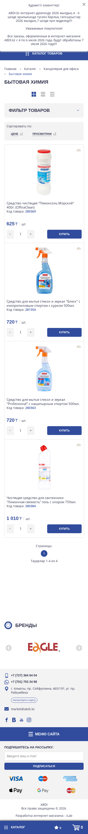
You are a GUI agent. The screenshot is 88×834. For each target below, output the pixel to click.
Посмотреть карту (24, 700)
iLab (69, 815)
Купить (64, 234)
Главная (10, 69)
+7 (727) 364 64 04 (24, 675)
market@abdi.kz (23, 709)
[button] (8, 648)
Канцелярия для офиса (61, 69)
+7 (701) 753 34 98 (24, 681)
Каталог (30, 69)
